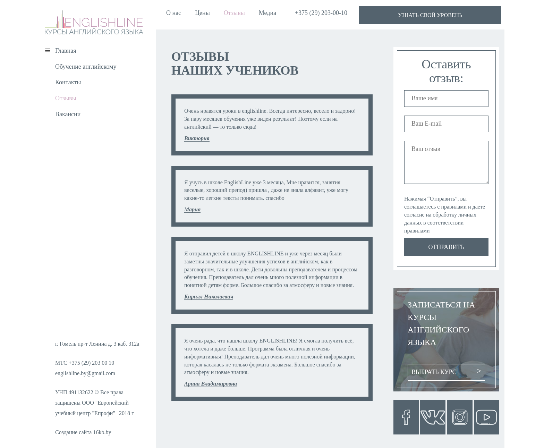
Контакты (68, 82)
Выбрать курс (434, 372)
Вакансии (67, 114)
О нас (173, 12)
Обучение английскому (85, 66)
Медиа (267, 12)
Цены (202, 12)
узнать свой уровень (430, 15)
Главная (65, 50)
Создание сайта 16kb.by (83, 432)
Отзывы (234, 12)
